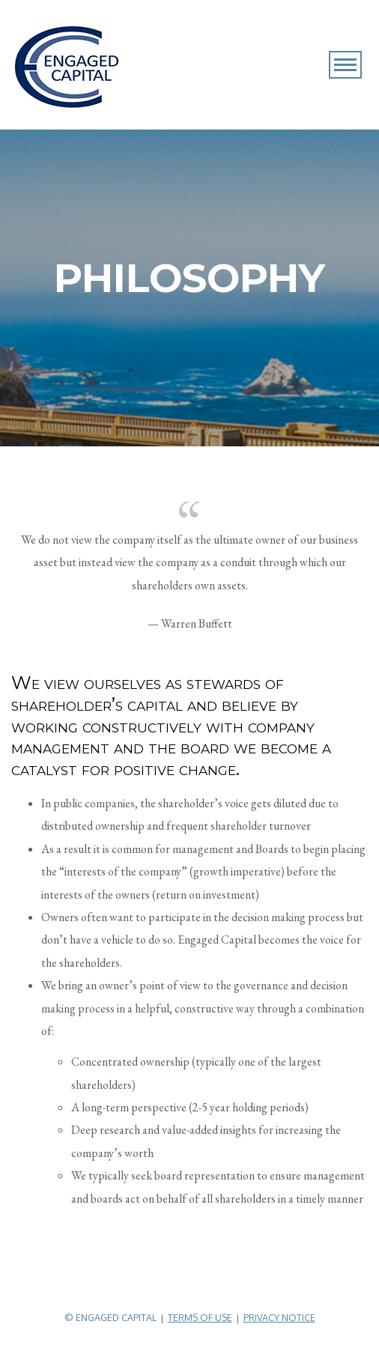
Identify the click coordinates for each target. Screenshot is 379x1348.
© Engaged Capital (110, 1317)
